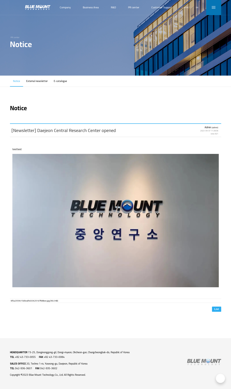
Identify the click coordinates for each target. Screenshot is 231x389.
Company (65, 7)
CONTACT (186, 7)
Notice (16, 81)
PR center (133, 7)
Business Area (91, 7)
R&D (113, 7)
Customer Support (161, 7)
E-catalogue (60, 81)
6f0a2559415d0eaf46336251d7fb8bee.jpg (34, 301)
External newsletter (37, 81)
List (216, 309)
